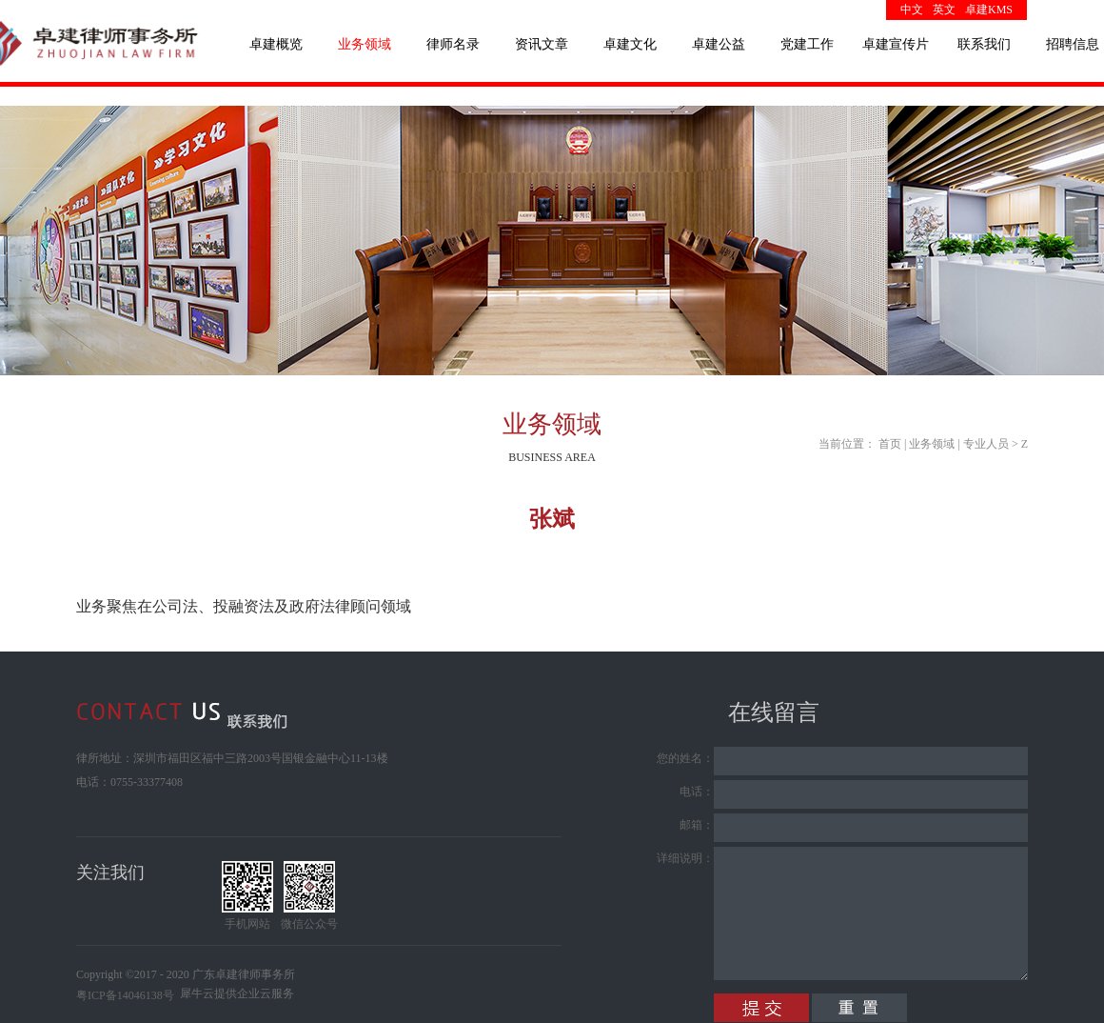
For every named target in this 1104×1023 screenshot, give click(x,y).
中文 (911, 9)
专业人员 (986, 444)
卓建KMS (989, 9)
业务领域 (932, 444)
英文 (944, 9)
